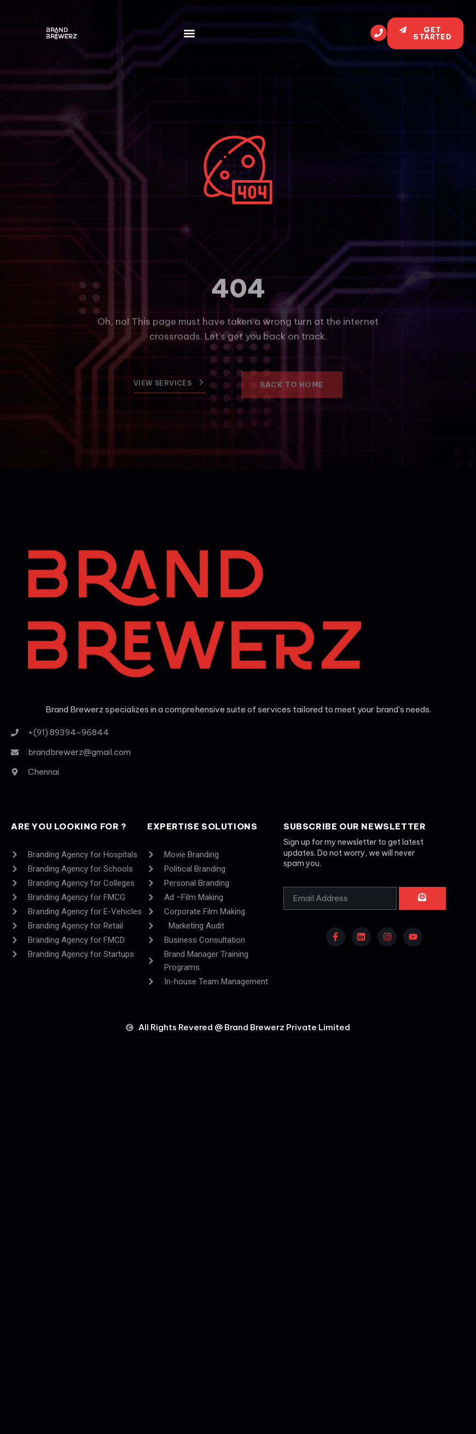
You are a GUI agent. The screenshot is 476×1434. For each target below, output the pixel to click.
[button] (189, 34)
